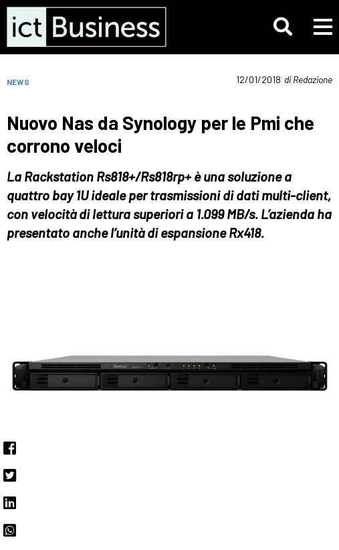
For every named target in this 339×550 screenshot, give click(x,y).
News (18, 81)
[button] (282, 27)
